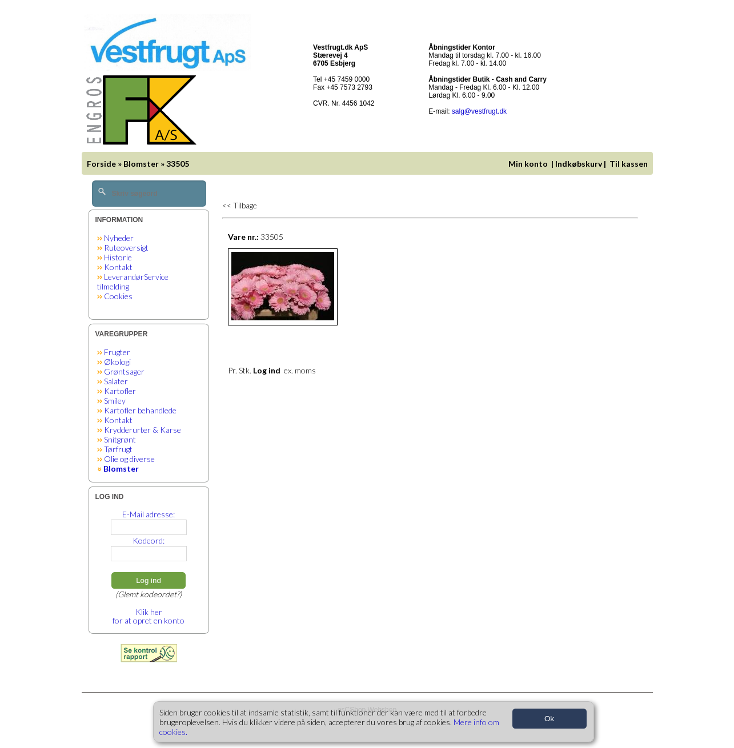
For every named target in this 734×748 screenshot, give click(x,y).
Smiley (115, 400)
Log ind (148, 580)
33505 (177, 163)
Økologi (117, 362)
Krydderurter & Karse (142, 430)
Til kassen (629, 163)
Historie (118, 257)
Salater (116, 381)
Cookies (118, 296)
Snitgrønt (120, 439)
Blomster (141, 163)
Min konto (528, 163)
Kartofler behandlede (140, 410)
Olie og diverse (129, 459)
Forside (101, 163)
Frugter (117, 352)
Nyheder (119, 238)
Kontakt (118, 267)
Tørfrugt (118, 449)
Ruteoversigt (126, 247)
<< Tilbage (239, 205)
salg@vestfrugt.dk (479, 111)
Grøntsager (124, 371)
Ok (549, 718)
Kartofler (120, 391)
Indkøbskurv (578, 163)
